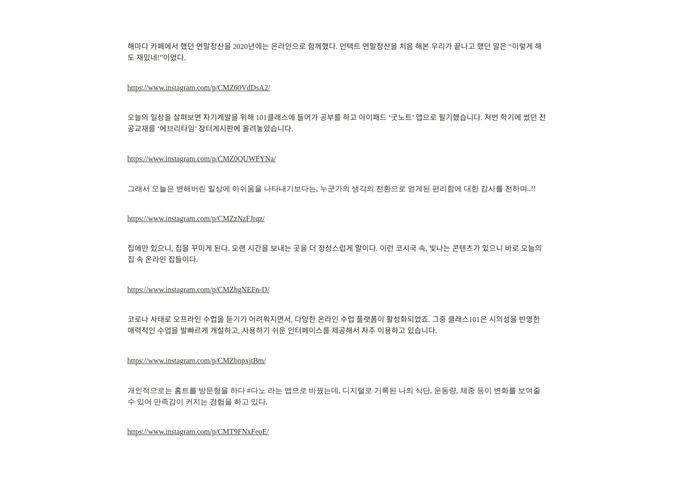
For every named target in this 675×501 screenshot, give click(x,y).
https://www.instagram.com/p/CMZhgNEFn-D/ (199, 289)
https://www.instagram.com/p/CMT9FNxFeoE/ (198, 432)
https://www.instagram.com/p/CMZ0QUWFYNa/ (202, 159)
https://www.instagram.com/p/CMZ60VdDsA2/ (199, 88)
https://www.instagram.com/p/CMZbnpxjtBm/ (197, 361)
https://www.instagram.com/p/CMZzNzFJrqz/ (196, 218)
